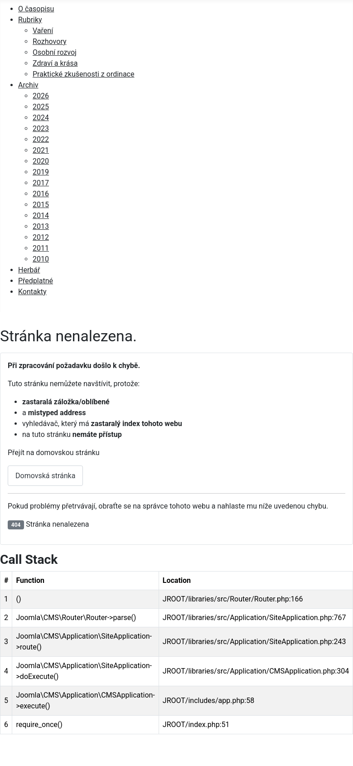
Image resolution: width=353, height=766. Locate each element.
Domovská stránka (45, 475)
